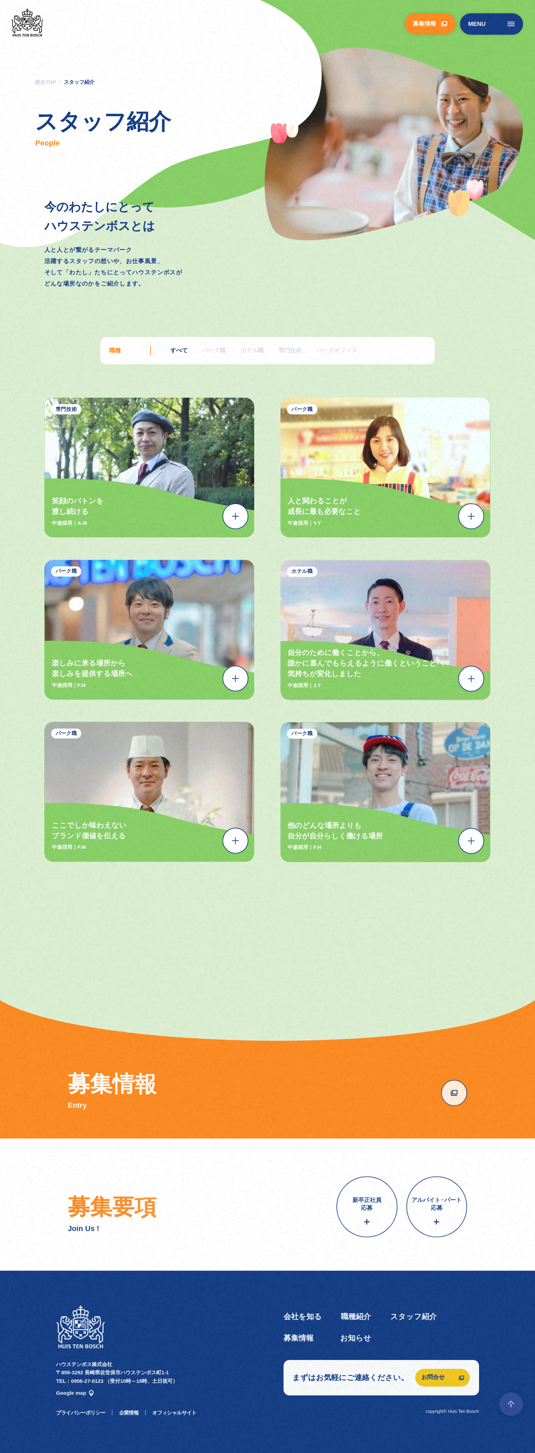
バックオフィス (337, 350)
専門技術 (290, 350)
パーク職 (214, 350)
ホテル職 (252, 350)
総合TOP (45, 82)
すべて (179, 350)
